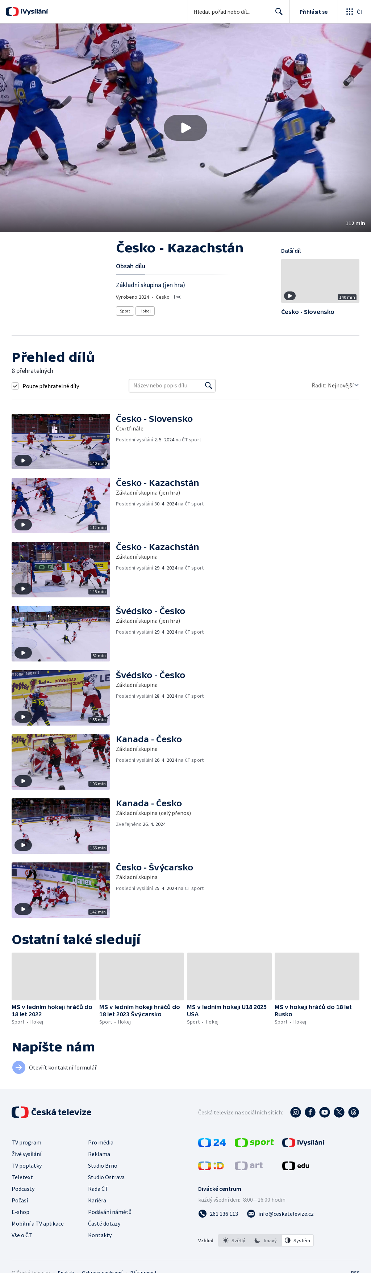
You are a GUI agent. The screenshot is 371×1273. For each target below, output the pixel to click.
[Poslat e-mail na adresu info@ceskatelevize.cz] (280, 1213)
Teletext (22, 1177)
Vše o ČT (22, 1235)
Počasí (20, 1200)
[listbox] (266, 1240)
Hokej (145, 311)
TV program (26, 1142)
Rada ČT (98, 1188)
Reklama (99, 1154)
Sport (125, 311)
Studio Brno (102, 1165)
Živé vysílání (26, 1154)
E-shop (20, 1211)
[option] (234, 1240)
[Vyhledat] (208, 385)
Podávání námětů (110, 1211)
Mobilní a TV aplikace (38, 1223)
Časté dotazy (104, 1223)
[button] (185, 128)
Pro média (100, 1142)
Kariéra (97, 1200)
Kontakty (100, 1235)
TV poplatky (27, 1165)
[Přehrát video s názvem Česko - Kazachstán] (185, 128)
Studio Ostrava (106, 1177)
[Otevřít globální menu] (354, 11)
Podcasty (23, 1188)
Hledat (277, 14)
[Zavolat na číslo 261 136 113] (218, 1213)
